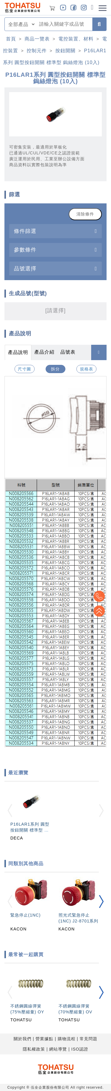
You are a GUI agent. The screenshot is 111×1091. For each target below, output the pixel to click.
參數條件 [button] (25, 249)
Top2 (99, 596)
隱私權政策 (34, 1049)
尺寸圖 (24, 369)
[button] (101, 901)
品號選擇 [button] (25, 268)
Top (99, 611)
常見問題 (88, 1038)
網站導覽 (58, 1049)
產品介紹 (44, 352)
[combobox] (64, 24)
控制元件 (37, 50)
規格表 (86, 369)
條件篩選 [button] (25, 231)
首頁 (11, 38)
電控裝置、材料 (76, 38)
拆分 (55, 369)
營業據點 (44, 1038)
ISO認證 (79, 1049)
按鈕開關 (65, 50)
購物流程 (66, 1038)
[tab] (55, 231)
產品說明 (18, 352)
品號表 (67, 352)
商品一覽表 (37, 38)
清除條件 (85, 214)
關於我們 (22, 1038)
